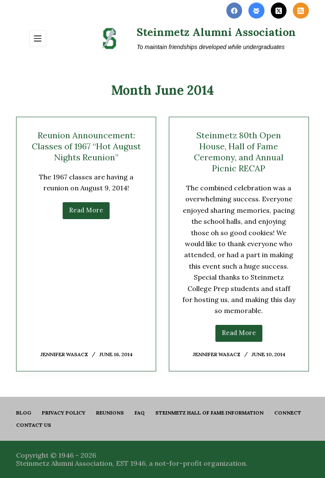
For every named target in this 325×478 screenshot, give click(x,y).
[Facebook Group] (256, 11)
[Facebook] (234, 11)
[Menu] (37, 38)
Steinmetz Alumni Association (216, 32)
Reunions (110, 412)
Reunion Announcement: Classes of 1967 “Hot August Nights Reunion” (86, 146)
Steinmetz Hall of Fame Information (209, 412)
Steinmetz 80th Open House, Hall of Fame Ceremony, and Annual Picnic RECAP (239, 151)
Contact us (33, 425)
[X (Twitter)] (279, 11)
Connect (287, 412)
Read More (89, 212)
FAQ (140, 412)
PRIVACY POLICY (63, 412)
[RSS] (301, 11)
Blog (23, 412)
